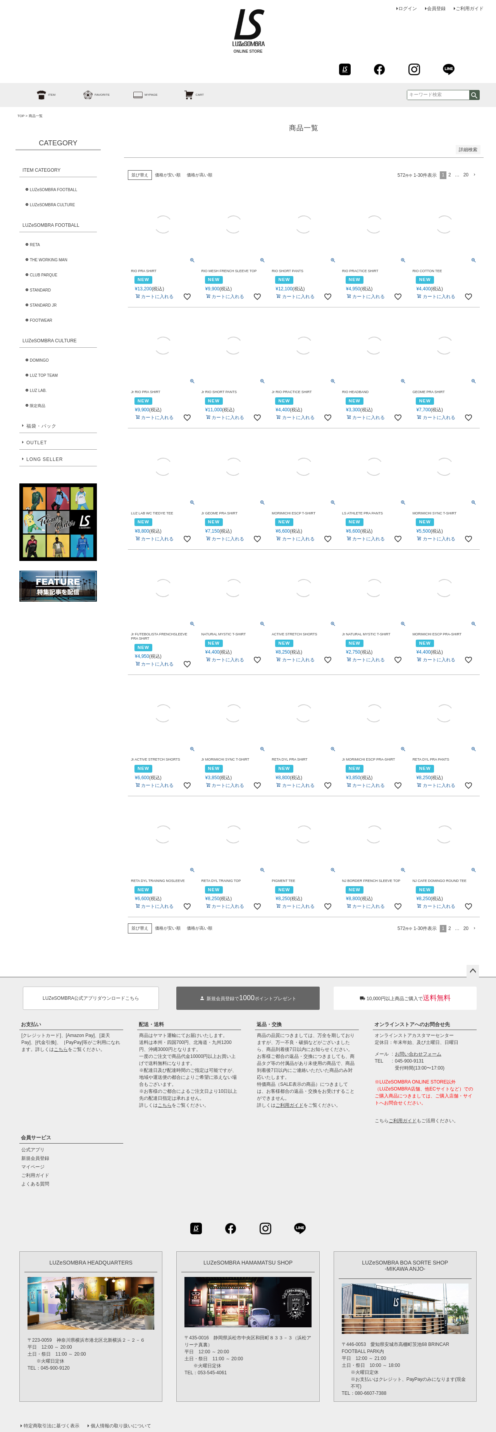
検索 (474, 95)
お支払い (31, 1024)
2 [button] (449, 175)
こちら (61, 1049)
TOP (20, 116)
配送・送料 (151, 1024)
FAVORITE (88, 95)
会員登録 (436, 8)
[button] (475, 175)
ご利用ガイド (470, 8)
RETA (35, 245)
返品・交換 (269, 1024)
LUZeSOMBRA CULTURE (52, 205)
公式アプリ (33, 1150)
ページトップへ (473, 971)
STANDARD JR (43, 305)
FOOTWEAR (41, 320)
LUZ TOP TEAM (44, 375)
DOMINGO (39, 360)
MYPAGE (137, 95)
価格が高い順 (199, 175)
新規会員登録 (35, 1158)
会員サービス (36, 1137)
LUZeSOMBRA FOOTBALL (53, 190)
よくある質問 (35, 1184)
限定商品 (37, 406)
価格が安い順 (168, 175)
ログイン (407, 8)
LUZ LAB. (38, 390)
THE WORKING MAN (48, 260)
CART (185, 95)
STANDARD (40, 290)
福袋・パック (41, 426)
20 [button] (465, 175)
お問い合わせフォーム (418, 1054)
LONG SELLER (44, 459)
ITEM (37, 95)
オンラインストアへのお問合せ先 (412, 1024)
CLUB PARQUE (43, 275)
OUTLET (36, 442)
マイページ (33, 1167)
